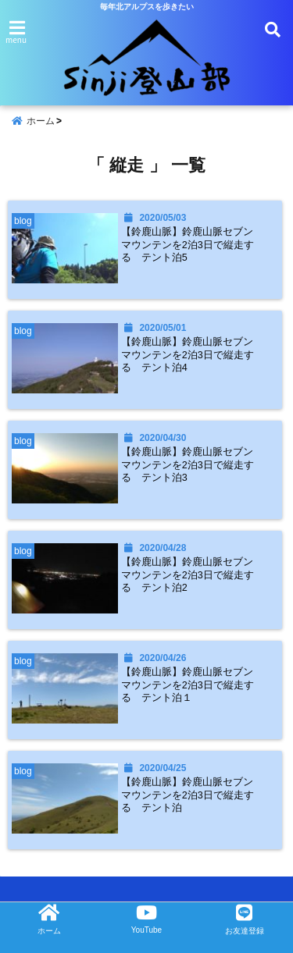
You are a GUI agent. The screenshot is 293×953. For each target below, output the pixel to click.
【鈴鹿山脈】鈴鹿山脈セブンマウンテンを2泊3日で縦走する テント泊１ (187, 685)
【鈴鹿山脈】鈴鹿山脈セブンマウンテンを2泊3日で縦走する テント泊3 (187, 464)
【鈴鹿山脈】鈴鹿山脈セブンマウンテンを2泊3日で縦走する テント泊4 (187, 354)
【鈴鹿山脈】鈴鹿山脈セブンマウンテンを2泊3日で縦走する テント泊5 (187, 244)
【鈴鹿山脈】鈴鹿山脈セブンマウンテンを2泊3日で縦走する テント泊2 (187, 575)
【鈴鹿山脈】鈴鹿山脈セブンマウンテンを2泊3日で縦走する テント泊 (187, 795)
